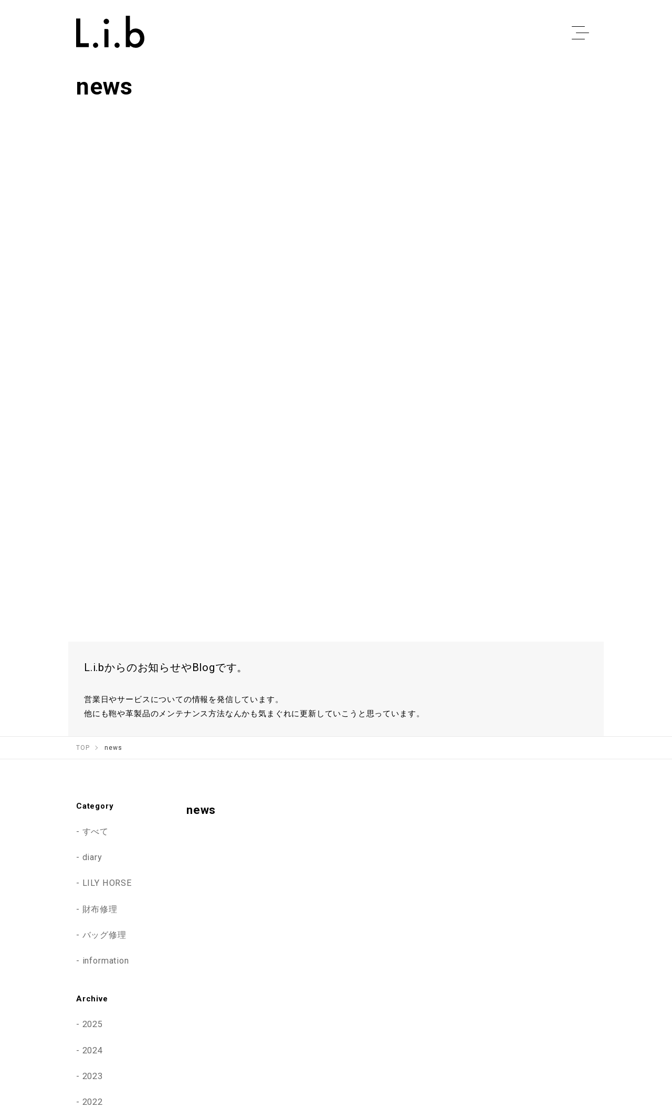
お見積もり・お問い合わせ (503, 1052)
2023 (92, 902)
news (545, 1030)
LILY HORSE (107, 709)
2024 (92, 876)
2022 (92, 928)
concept (386, 1030)
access (502, 1030)
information (105, 786)
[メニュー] (580, 33)
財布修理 (100, 735)
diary (92, 683)
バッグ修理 (104, 761)
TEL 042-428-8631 (356, 1052)
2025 (92, 850)
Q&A (587, 1030)
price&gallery (445, 1030)
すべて (95, 657)
